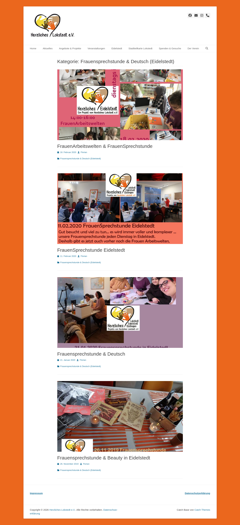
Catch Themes (202, 509)
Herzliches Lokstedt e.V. (62, 509)
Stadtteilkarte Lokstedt (140, 48)
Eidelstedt (116, 48)
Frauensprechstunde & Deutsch (91, 354)
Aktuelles (48, 48)
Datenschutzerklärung (197, 493)
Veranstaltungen (96, 48)
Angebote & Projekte (70, 48)
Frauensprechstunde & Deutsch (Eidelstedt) (80, 158)
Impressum (36, 493)
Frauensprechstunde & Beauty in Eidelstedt (103, 457)
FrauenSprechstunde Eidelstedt (91, 250)
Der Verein (193, 48)
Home (33, 48)
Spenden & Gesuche (170, 48)
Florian (84, 152)
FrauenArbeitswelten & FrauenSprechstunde (105, 146)
